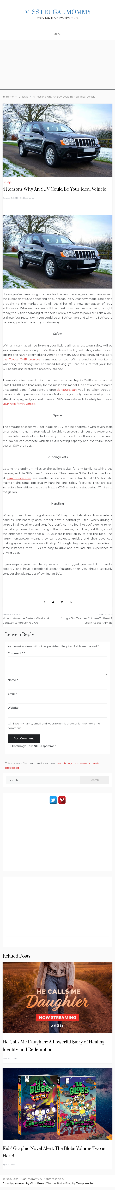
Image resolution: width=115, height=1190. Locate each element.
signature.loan (67, 389)
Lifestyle (8, 182)
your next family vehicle (19, 403)
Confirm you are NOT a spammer (32, 746)
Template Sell (85, 1183)
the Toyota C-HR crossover (22, 359)
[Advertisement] (57, 66)
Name (13, 680)
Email (12, 693)
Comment (15, 653)
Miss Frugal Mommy (58, 12)
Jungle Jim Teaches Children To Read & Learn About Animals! (86, 621)
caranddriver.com (19, 478)
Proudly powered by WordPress (24, 1183)
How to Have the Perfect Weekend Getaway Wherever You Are (26, 621)
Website (13, 707)
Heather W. (28, 198)
